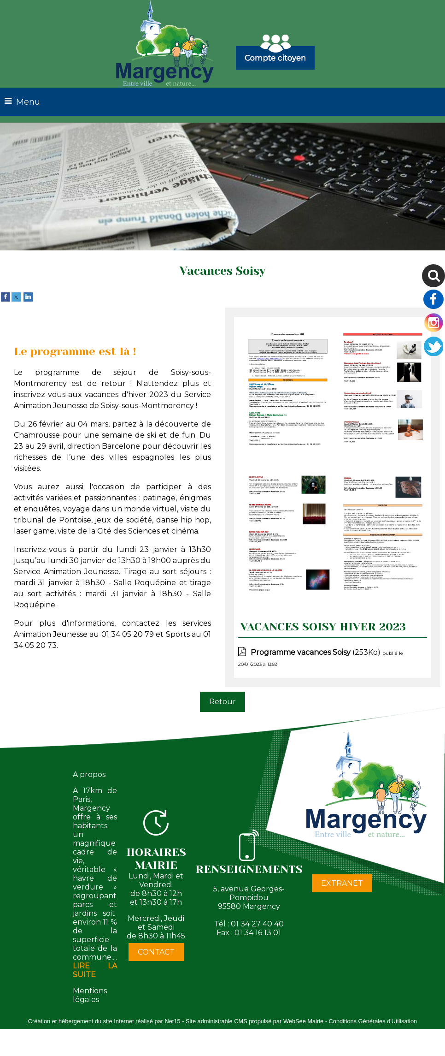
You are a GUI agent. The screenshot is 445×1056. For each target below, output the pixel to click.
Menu (28, 102)
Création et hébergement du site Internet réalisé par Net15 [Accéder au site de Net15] (104, 1021)
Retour (222, 701)
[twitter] (16, 296)
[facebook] (5, 296)
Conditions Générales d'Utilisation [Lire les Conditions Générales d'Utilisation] (373, 1021)
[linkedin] (28, 296)
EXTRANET (342, 883)
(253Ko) (316, 652)
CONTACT (156, 952)
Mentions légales (90, 995)
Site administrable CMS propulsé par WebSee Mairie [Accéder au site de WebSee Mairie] (254, 1021)
